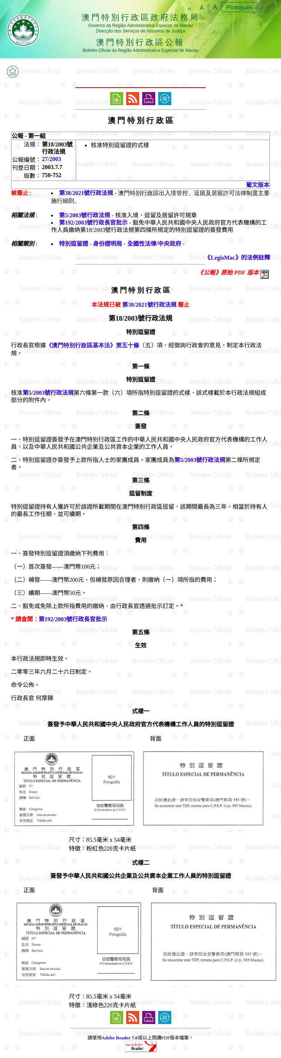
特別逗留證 (73, 244)
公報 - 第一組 (29, 136)
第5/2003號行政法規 (84, 215)
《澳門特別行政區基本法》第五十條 (92, 345)
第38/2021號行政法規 (86, 193)
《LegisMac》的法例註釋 (237, 258)
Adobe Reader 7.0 (120, 1037)
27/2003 (51, 159)
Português (239, 7)
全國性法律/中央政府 (154, 244)
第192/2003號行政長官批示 (93, 222)
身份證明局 (107, 244)
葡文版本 (257, 185)
